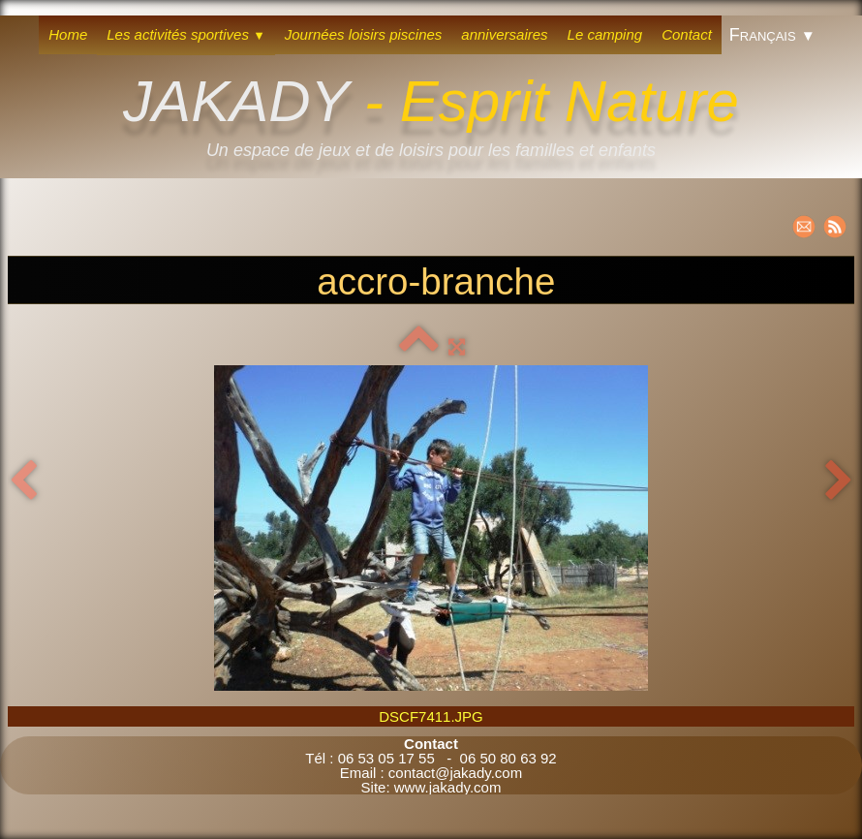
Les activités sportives (186, 34)
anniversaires (504, 34)
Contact (687, 34)
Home (67, 34)
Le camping (605, 34)
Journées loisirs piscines (364, 34)
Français (772, 35)
